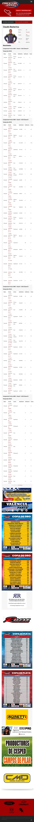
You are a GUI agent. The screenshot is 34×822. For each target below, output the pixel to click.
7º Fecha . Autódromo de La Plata (10, 380)
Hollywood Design (10, 819)
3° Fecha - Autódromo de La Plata (10, 169)
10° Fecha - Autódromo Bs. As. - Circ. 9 (10, 264)
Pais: (19, 42)
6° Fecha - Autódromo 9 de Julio (10, 213)
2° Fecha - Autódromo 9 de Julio (10, 57)
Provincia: (20, 38)
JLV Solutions (20, 485)
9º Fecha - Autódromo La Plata (10, 115)
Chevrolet (28, 32)
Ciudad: (19, 35)
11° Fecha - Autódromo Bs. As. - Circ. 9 (10, 280)
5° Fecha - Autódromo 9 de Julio (10, 89)
